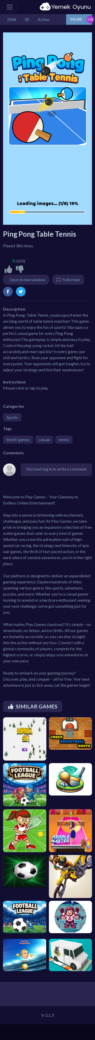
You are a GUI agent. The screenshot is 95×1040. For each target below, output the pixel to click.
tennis (64, 439)
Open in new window (27, 279)
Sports (12, 417)
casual (44, 439)
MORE (76, 19)
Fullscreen (71, 279)
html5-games (18, 439)
